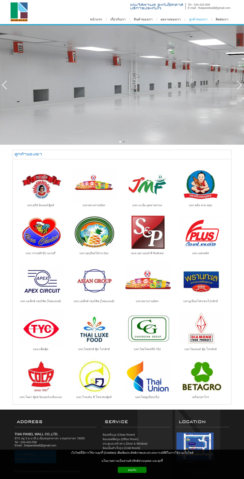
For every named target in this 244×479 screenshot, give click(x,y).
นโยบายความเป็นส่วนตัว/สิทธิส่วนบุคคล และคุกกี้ (132, 460)
